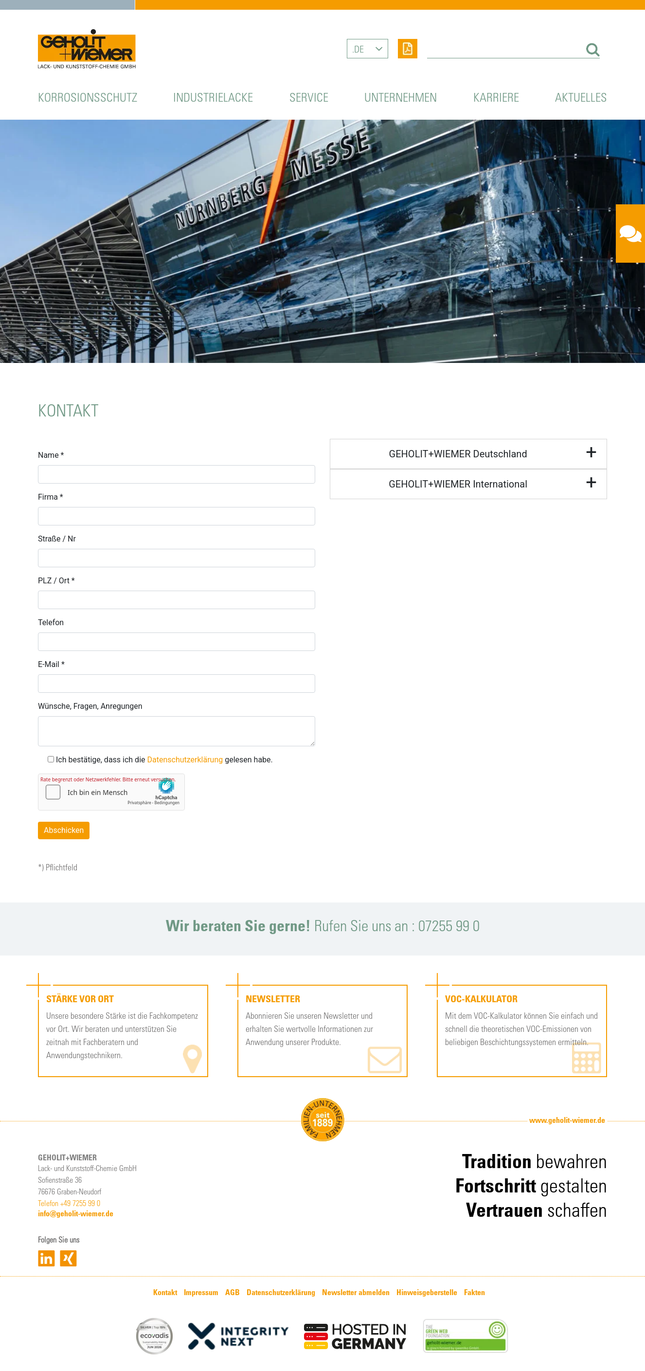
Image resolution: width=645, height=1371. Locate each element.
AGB (232, 1292)
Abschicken (64, 830)
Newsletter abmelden (356, 1292)
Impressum (201, 1292)
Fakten (474, 1292)
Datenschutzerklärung (185, 759)
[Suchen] (591, 49)
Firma (50, 497)
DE (359, 48)
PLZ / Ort (56, 580)
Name (51, 455)
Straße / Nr (57, 538)
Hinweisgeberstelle (426, 1292)
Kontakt (165, 1292)
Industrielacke (213, 96)
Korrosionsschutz (87, 96)
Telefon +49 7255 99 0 (69, 1203)
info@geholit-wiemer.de (75, 1213)
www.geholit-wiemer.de (567, 1120)
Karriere (496, 96)
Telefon (51, 622)
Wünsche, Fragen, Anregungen (90, 706)
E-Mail (51, 664)
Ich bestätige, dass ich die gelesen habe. (160, 759)
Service (308, 96)
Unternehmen (400, 96)
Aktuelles (581, 96)
